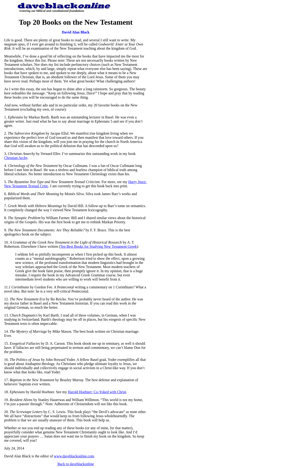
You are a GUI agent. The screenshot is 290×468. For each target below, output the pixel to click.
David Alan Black (76, 32)
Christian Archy (15, 158)
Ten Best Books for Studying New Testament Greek (98, 246)
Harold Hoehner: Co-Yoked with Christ (97, 392)
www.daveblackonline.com (74, 456)
